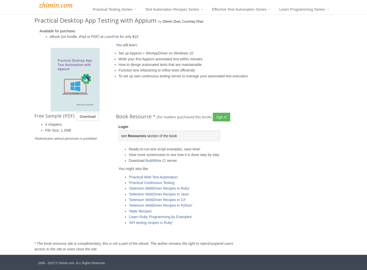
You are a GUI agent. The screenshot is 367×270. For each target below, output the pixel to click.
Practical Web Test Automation (153, 177)
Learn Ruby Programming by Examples (160, 217)
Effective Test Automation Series (239, 9)
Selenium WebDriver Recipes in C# (157, 200)
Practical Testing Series (113, 9)
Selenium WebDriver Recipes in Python (160, 205)
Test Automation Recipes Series (172, 9)
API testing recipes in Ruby (150, 223)
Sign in (221, 117)
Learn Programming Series (302, 9)
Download (88, 117)
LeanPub (111, 37)
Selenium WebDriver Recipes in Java (158, 194)
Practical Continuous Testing (151, 183)
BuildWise (153, 161)
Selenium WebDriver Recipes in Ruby (159, 188)
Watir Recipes (140, 211)
